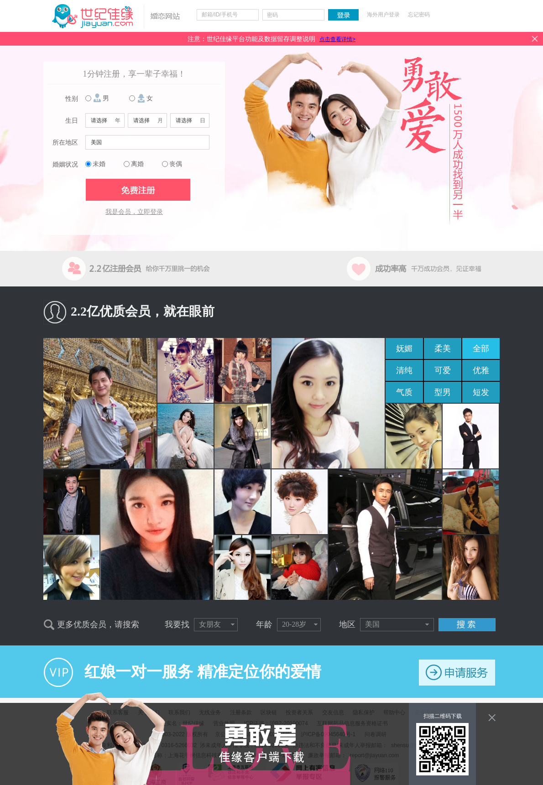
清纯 (404, 370)
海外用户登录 (383, 14)
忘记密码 (419, 14)
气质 (404, 392)
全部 (481, 348)
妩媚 (404, 348)
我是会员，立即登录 (134, 211)
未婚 (99, 164)
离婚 (137, 164)
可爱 (442, 370)
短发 (481, 392)
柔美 (442, 348)
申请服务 (457, 673)
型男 (442, 392)
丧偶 (175, 164)
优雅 (481, 370)
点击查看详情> (337, 39)
